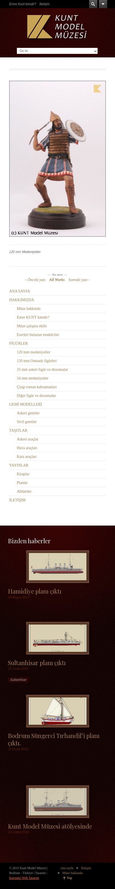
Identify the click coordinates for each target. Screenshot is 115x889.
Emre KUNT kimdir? (33, 317)
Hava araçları (27, 448)
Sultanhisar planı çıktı (37, 662)
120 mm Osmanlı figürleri (37, 361)
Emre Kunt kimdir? (22, 4)
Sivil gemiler (27, 422)
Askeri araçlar (27, 439)
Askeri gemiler (28, 413)
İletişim (44, 4)
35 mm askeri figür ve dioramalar (42, 370)
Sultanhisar (18, 680)
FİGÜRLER (18, 343)
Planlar (22, 483)
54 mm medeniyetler (33, 378)
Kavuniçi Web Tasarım (24, 878)
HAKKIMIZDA (21, 300)
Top (69, 878)
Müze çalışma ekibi (32, 326)
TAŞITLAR (18, 430)
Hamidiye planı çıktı (34, 591)
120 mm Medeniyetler (25, 252)
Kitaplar (23, 474)
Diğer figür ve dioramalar (36, 396)
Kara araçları (27, 457)
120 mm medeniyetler (33, 352)
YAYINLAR (18, 465)
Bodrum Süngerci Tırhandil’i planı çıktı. (53, 739)
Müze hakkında (29, 309)
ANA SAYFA (19, 291)
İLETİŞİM (17, 500)
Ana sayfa (66, 868)
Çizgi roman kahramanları (37, 387)
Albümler (24, 491)
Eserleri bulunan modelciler (38, 335)
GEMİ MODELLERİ (25, 404)
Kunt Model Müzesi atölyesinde (50, 826)
